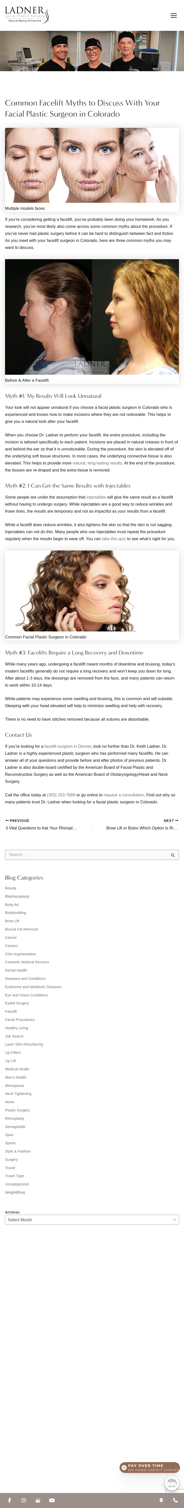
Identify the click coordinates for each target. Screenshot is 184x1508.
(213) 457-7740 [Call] (27, 1397)
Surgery (11, 1162)
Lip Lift (10, 1063)
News (9, 1104)
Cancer (11, 940)
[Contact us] (161, 1500)
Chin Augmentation (20, 956)
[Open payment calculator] (150, 1466)
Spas (9, 1137)
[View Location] (40, 1317)
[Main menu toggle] (173, 16)
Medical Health (17, 1071)
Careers (11, 948)
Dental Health (16, 973)
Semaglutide (15, 1129)
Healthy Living (16, 1030)
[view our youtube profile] (52, 1500)
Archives (12, 1214)
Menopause (14, 1088)
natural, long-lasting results (97, 465)
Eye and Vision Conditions (26, 997)
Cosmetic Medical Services (27, 965)
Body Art (12, 907)
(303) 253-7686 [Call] (27, 1285)
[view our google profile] (38, 1500)
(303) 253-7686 (61, 797)
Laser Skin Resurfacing (24, 1047)
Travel (10, 1170)
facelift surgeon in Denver (68, 748)
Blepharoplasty (17, 899)
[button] (26, 1336)
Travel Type (14, 1178)
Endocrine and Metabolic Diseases (33, 989)
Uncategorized (17, 1187)
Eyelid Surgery (17, 1006)
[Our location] (175, 1500)
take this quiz (114, 541)
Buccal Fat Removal (21, 931)
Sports (10, 1146)
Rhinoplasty (14, 1121)
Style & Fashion (18, 1154)
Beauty (10, 890)
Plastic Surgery (17, 1112)
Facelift (11, 1014)
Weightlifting (15, 1195)
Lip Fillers (13, 1055)
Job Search (14, 1038)
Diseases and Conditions (25, 981)
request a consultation (124, 797)
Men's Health (15, 1080)
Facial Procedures (20, 1022)
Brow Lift (12, 923)
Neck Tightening (18, 1096)
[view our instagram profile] (24, 1500)
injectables (96, 499)
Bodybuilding (15, 915)
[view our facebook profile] (10, 1500)
